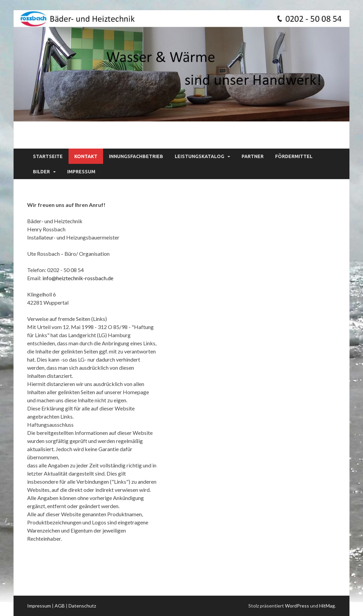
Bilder (41, 171)
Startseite (48, 156)
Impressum (81, 171)
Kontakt (85, 156)
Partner (253, 156)
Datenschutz (82, 606)
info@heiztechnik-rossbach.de (77, 278)
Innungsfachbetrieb (136, 156)
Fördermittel (293, 156)
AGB (60, 606)
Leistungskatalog (199, 156)
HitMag (327, 606)
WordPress (297, 606)
